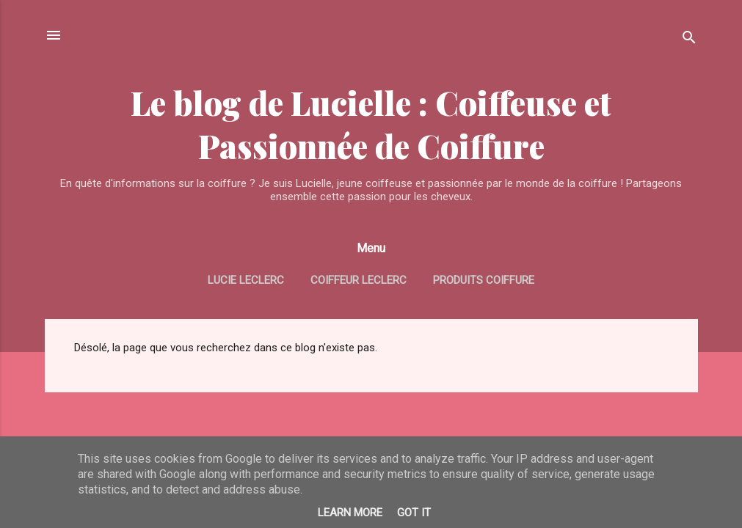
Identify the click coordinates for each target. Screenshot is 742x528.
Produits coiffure (483, 280)
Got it (414, 512)
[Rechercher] (689, 40)
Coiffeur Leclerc (358, 280)
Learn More (350, 512)
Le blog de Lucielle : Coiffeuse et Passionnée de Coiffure (371, 124)
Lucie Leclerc (246, 280)
